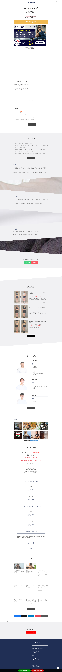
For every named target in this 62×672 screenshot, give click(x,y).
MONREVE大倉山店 (12, 617)
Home (6, 617)
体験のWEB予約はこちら (38, 670)
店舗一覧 (8, 617)
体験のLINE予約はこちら (24, 670)
